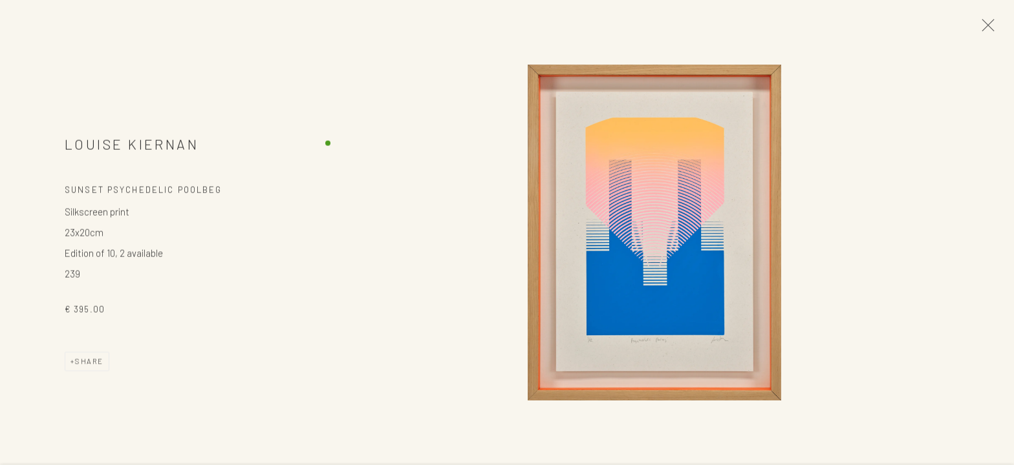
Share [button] (89, 362)
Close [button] (985, 29)
